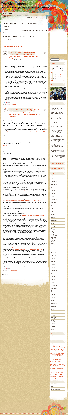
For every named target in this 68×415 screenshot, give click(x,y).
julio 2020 (52, 259)
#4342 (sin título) (11, 13)
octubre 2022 (53, 219)
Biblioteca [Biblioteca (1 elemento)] (63, 345)
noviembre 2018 (54, 285)
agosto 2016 (53, 318)
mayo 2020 (53, 262)
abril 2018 (52, 296)
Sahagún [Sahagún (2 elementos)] (55, 378)
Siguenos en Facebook (7, 39)
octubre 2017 (53, 305)
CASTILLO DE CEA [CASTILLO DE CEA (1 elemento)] (62, 346)
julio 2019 (52, 273)
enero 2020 (53, 267)
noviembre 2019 (54, 270)
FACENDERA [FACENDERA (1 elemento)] (52, 358)
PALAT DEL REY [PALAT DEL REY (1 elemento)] (60, 371)
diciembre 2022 (53, 216)
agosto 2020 (53, 258)
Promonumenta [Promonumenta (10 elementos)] (56, 374)
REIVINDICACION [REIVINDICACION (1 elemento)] (57, 376)
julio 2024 (52, 187)
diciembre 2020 (53, 252)
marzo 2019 (53, 279)
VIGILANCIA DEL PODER (7, 137)
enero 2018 (53, 300)
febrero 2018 (53, 299)
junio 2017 (53, 311)
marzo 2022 (53, 229)
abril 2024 (52, 192)
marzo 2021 (53, 247)
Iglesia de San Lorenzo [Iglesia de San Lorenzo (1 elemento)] (53, 361)
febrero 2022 (53, 231)
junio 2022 (53, 225)
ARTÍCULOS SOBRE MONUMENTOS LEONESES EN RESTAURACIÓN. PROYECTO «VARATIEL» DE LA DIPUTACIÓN (23, 18)
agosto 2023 (53, 204)
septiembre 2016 (54, 317)
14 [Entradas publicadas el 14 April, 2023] (60, 74)
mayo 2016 (53, 323)
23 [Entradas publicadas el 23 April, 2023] (64, 76)
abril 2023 (52, 210)
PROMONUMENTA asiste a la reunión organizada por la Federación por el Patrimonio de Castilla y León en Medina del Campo (24, 55)
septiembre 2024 (54, 184)
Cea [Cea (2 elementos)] (60, 347)
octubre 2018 (53, 287)
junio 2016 (53, 321)
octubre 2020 (53, 255)
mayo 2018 (53, 294)
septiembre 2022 (54, 220)
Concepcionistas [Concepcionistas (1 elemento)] (52, 350)
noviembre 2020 (54, 253)
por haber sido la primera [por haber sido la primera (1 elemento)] (62, 372)
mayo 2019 (53, 276)
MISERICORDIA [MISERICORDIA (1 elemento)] (63, 364)
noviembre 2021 (54, 235)
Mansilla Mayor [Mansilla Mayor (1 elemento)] (52, 364)
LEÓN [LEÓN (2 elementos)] (61, 362)
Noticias (30, 36)
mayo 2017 (53, 312)
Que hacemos (23, 36)
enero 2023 (53, 214)
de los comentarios (55, 389)
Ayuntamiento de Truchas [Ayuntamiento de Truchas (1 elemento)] (57, 345)
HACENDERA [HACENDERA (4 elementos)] (57, 360)
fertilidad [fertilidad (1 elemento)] (55, 358)
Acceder (52, 386)
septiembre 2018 (54, 288)
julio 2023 (52, 205)
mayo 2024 (53, 190)
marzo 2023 (53, 211)
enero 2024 (53, 196)
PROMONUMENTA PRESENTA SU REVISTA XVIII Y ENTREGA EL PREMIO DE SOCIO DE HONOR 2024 (58, 125)
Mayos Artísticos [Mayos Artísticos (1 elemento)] (57, 364)
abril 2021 (52, 246)
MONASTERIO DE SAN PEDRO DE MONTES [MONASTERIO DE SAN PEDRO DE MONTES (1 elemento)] (57, 365)
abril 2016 (52, 324)
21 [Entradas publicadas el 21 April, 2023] (60, 76)
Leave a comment (14, 104)
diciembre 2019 (53, 268)
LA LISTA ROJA (6, 36)
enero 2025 (53, 178)
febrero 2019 (53, 281)
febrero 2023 (53, 213)
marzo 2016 (53, 326)
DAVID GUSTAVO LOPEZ (22, 59)
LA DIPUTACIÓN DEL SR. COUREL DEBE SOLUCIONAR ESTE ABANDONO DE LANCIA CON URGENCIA (25, 31)
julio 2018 (52, 291)
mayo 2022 (53, 226)
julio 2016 (52, 320)
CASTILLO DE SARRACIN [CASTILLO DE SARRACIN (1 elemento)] (54, 347)
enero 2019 (53, 282)
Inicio (4, 13)
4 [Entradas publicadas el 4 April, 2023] (53, 72)
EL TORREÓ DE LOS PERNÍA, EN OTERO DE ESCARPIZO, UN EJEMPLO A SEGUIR (57, 108)
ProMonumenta (14, 4)
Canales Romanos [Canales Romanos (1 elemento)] (53, 346)
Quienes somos (15, 36)
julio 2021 (52, 241)
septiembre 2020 (54, 256)
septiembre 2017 (54, 306)
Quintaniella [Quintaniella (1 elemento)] (52, 376)
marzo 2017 (53, 315)
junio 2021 (53, 243)
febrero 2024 (53, 195)
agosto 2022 (53, 222)
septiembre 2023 (54, 202)
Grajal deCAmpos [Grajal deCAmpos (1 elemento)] (60, 358)
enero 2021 (53, 250)
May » (64, 80)
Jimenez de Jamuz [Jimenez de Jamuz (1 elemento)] (60, 361)
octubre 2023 (53, 201)
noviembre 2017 (54, 303)
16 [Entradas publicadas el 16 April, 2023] (64, 74)
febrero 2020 (53, 265)
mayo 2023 (53, 208)
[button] (50, 94)
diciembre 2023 (53, 198)
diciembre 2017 (53, 302)
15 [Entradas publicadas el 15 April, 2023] (62, 74)
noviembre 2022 (54, 217)
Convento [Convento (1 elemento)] (56, 350)
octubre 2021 (53, 237)
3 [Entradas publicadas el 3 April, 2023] (51, 72)
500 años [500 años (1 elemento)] (51, 345)
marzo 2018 (53, 297)
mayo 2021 (53, 244)
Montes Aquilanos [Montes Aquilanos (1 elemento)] (60, 368)
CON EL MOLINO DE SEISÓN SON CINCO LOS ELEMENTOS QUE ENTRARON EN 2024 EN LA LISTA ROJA (25, 25)
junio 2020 (53, 261)
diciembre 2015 (53, 329)
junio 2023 (53, 207)
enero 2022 (53, 232)
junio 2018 (53, 293)
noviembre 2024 (54, 181)
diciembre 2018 (53, 284)
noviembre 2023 (54, 199)
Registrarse (53, 385)
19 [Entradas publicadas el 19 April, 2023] (55, 76)
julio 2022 (52, 223)
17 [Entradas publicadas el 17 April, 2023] (51, 76)
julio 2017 (52, 309)
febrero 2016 (53, 327)
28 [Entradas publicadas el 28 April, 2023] (60, 78)
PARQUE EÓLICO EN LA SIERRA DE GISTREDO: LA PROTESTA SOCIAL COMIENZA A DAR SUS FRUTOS (58, 112)
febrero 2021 (53, 249)
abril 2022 (52, 228)
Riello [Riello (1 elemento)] (61, 376)
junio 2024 (53, 189)
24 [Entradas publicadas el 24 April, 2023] (51, 78)
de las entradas (54, 388)
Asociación (8, 104)
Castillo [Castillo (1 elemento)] (57, 346)
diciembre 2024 (53, 179)
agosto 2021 (53, 240)
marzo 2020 (53, 264)
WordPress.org (53, 391)
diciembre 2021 (53, 234)
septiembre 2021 (54, 238)
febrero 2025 (53, 176)
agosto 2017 (53, 308)
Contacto (35, 36)
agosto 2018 (53, 290)
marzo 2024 (53, 193)
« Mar (52, 80)
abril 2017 (52, 314)
